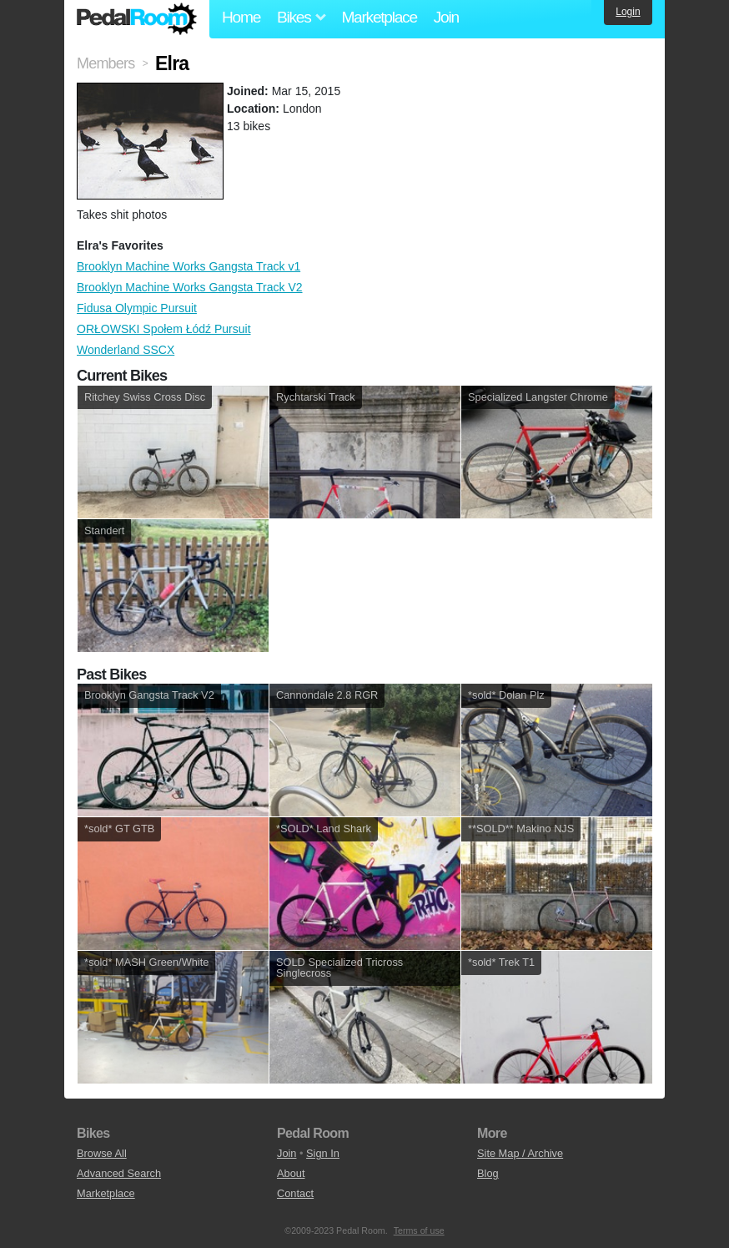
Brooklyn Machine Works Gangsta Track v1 (188, 266)
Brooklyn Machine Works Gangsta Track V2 (190, 287)
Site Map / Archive (520, 1153)
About (290, 1173)
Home (241, 17)
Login (628, 12)
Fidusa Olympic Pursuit (137, 308)
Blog (488, 1173)
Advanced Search (119, 1173)
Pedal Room (137, 19)
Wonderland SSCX (125, 349)
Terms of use (419, 1230)
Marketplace (378, 17)
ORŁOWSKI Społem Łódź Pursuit (164, 329)
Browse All (102, 1153)
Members (105, 63)
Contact (295, 1193)
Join (446, 17)
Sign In (322, 1153)
